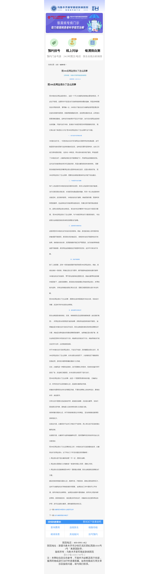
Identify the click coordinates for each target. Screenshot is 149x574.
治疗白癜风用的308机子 (61, 515)
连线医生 (74, 527)
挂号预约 (93, 534)
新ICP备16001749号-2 (74, 555)
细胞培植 (93, 527)
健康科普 (62, 64)
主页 (57, 64)
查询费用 (55, 527)
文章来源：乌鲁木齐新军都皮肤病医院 (75, 75)
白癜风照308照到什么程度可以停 (64, 509)
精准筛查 (55, 534)
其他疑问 (74, 534)
